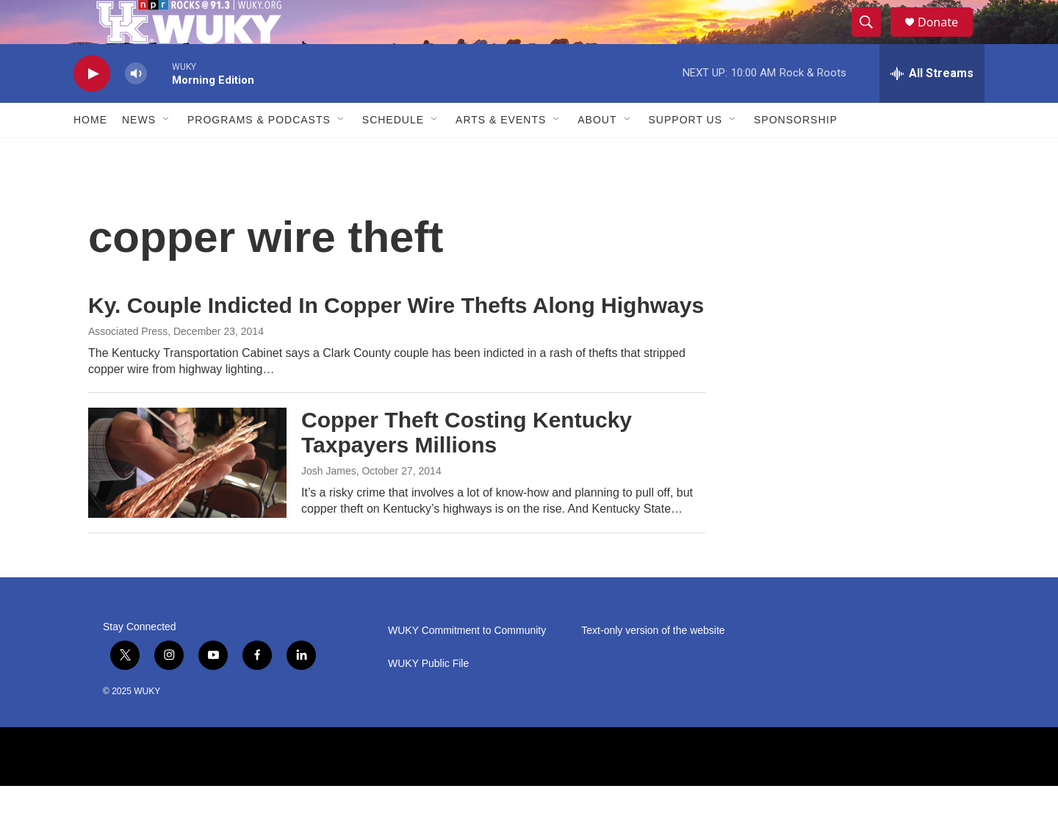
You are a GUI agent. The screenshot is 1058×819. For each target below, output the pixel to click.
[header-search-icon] (873, 39)
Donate (947, 38)
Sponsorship (796, 153)
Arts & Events (501, 153)
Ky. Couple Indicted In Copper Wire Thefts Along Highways (396, 338)
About (596, 153)
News (139, 153)
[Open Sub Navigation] (167, 153)
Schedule (393, 153)
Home (90, 153)
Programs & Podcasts (259, 153)
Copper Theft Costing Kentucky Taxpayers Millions (466, 466)
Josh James (328, 504)
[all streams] (932, 106)
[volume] (135, 106)
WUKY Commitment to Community (467, 663)
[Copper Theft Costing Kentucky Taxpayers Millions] (187, 496)
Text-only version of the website (652, 663)
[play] (92, 106)
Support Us (686, 153)
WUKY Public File (428, 696)
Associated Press (128, 364)
